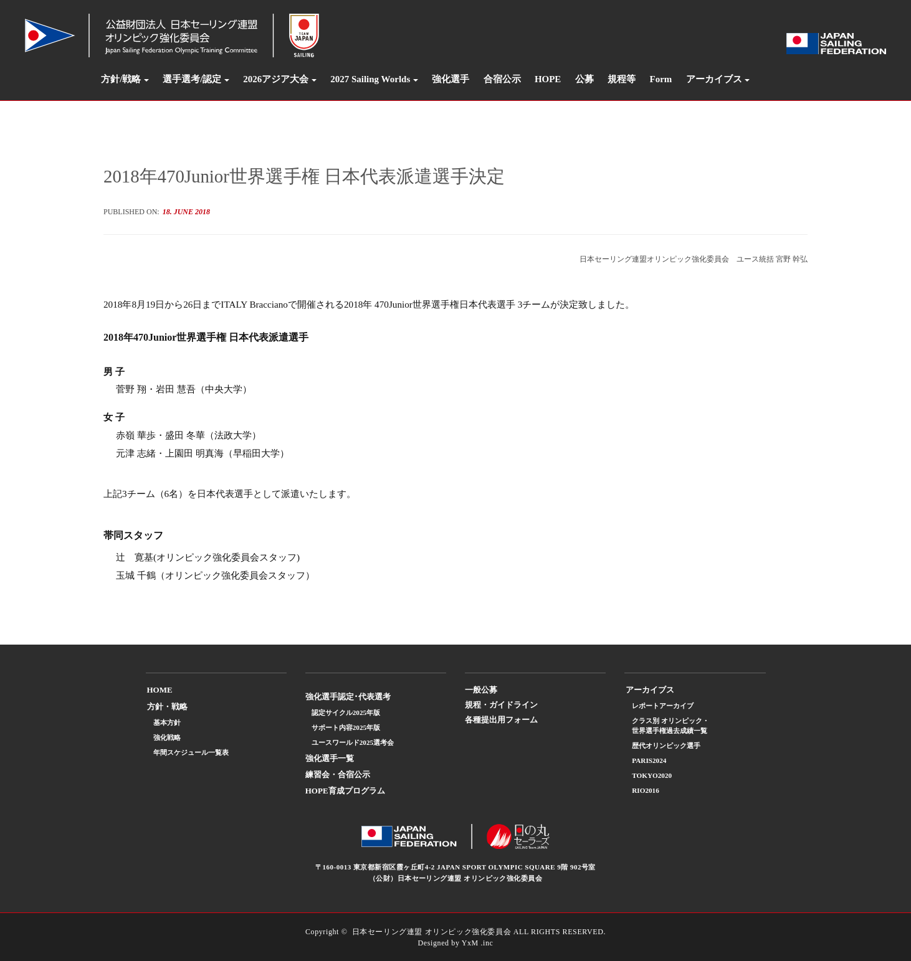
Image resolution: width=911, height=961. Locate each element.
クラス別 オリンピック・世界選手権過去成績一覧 (670, 725)
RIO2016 (645, 790)
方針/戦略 (121, 79)
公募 (584, 79)
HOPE (548, 79)
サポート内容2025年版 (346, 727)
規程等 (622, 79)
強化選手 (450, 79)
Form (661, 79)
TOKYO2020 (652, 775)
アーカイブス (714, 79)
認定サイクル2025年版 (346, 712)
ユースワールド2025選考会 (353, 742)
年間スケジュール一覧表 (191, 752)
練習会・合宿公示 (337, 774)
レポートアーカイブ (663, 705)
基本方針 (167, 722)
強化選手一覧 (329, 758)
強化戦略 (167, 737)
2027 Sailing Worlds (370, 79)
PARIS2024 (649, 760)
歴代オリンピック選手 (666, 745)
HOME (160, 690)
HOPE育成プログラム (345, 790)
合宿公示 (502, 79)
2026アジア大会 (275, 79)
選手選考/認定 (192, 79)
